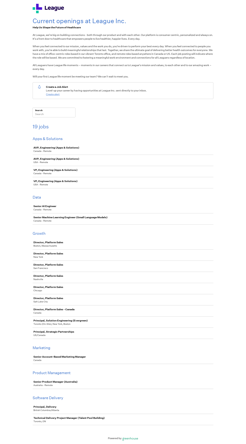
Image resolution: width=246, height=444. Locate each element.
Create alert (53, 94)
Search (39, 110)
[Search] (54, 114)
